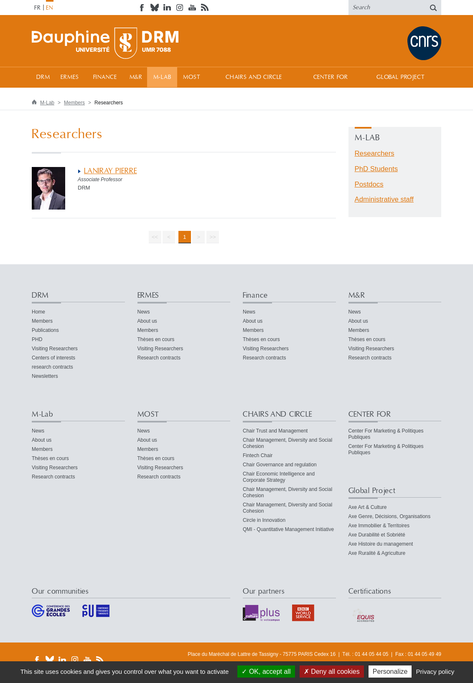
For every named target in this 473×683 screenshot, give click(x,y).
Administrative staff (384, 199)
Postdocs (369, 184)
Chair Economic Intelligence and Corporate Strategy (279, 477)
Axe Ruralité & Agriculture (377, 553)
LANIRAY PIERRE (110, 171)
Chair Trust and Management (275, 431)
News (143, 312)
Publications (45, 330)
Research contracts (159, 358)
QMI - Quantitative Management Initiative (288, 529)
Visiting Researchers (55, 349)
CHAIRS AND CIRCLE (254, 77)
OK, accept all (266, 671)
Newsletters (45, 376)
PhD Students (376, 169)
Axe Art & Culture (367, 507)
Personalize (390, 671)
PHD (37, 339)
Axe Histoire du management (380, 544)
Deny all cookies (332, 671)
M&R (136, 77)
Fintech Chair (257, 455)
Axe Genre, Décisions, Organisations (389, 516)
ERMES (70, 77)
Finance (105, 77)
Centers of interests (53, 358)
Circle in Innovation (264, 520)
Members (74, 103)
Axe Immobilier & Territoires (378, 526)
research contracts (52, 367)
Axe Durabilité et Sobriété (376, 535)
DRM (43, 77)
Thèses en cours (156, 339)
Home (38, 312)
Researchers (374, 153)
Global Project (400, 77)
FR (37, 8)
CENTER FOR (330, 77)
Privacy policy (435, 671)
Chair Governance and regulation (280, 465)
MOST (191, 77)
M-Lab (162, 77)
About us (147, 321)
